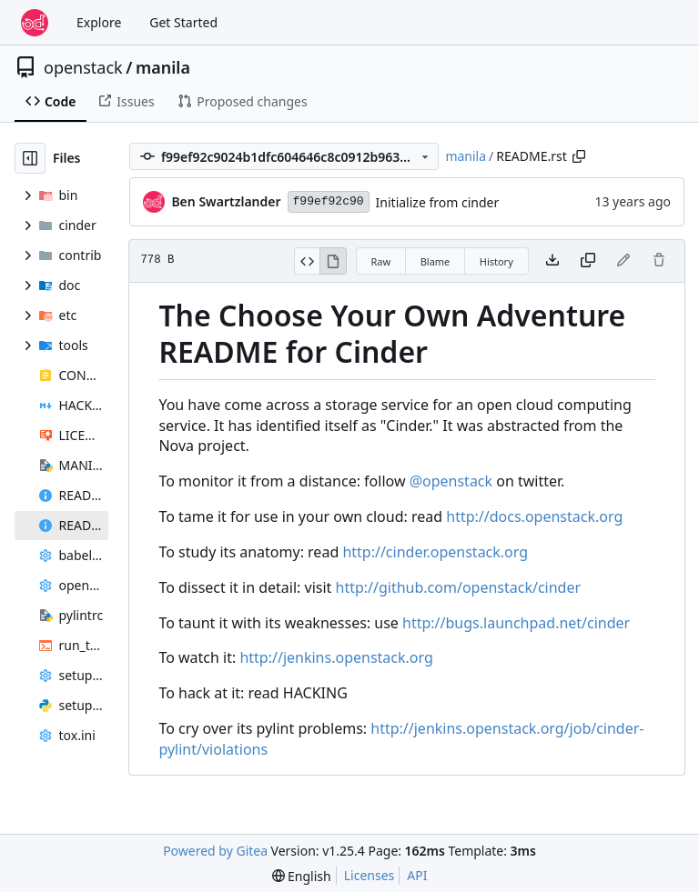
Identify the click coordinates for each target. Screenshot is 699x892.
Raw (381, 261)
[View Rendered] (333, 261)
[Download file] (552, 261)
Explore (98, 22)
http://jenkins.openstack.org (335, 657)
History (496, 261)
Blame (435, 261)
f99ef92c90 (328, 201)
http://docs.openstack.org (534, 516)
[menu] (301, 876)
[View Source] (307, 261)
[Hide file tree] (30, 158)
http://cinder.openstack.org (435, 552)
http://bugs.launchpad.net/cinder (516, 623)
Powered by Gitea (215, 850)
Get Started (183, 22)
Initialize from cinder (438, 202)
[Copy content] (588, 261)
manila (163, 67)
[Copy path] (578, 156)
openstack (83, 67)
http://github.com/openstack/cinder (459, 587)
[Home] (34, 22)
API (417, 875)
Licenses (369, 875)
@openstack (451, 481)
